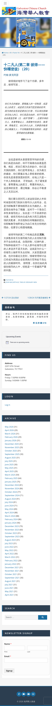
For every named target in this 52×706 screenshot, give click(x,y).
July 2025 (9, 461)
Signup (9, 670)
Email (7, 656)
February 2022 (11, 560)
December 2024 (12, 485)
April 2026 (9, 430)
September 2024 (12, 495)
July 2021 (9, 584)
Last (28, 652)
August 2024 (10, 499)
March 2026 (10, 433)
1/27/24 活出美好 (10, 297)
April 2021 (9, 595)
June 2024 (9, 505)
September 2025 (12, 454)
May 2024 (9, 509)
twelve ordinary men (28, 282)
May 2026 (9, 426)
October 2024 (11, 492)
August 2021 (10, 581)
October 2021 (11, 574)
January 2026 (10, 440)
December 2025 (12, 444)
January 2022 (10, 564)
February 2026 (11, 437)
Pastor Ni (16, 53)
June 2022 (9, 547)
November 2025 (12, 447)
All (10, 53)
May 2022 (9, 550)
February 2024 (11, 519)
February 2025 (11, 478)
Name (7, 644)
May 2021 (9, 591)
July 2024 (9, 502)
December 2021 (12, 567)
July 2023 (9, 543)
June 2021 (9, 588)
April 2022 (9, 553)
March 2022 (10, 557)
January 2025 (10, 481)
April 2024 (9, 512)
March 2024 (10, 516)
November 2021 (12, 570)
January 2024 (10, 522)
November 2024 (12, 488)
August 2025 (10, 457)
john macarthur (12, 282)
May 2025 (9, 468)
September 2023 (12, 536)
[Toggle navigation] (5, 3)
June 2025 (9, 464)
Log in (7, 405)
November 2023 (12, 529)
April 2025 (9, 471)
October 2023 (11, 533)
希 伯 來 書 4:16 (39, 323)
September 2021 (12, 577)
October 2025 (11, 450)
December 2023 (12, 526)
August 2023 (10, 540)
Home (6, 53)
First (5, 652)
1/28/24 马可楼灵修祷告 (38, 297)
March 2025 (10, 474)
